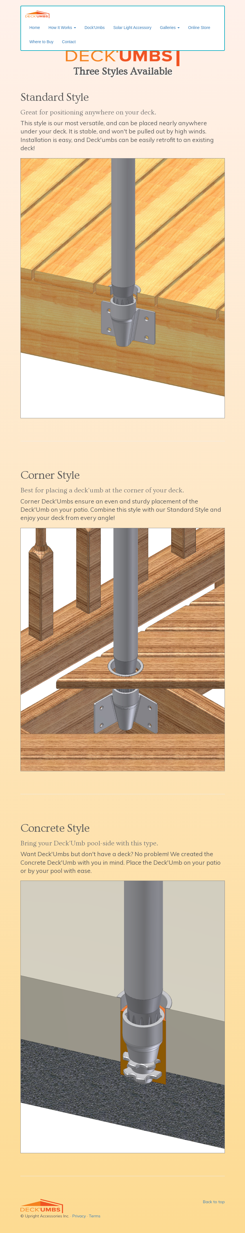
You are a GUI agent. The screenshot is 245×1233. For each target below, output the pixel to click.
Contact (69, 41)
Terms (94, 1216)
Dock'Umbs (95, 27)
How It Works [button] (62, 27)
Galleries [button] (170, 27)
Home (35, 27)
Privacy (79, 1216)
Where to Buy (42, 41)
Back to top (214, 1201)
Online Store (199, 27)
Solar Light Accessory (132, 27)
